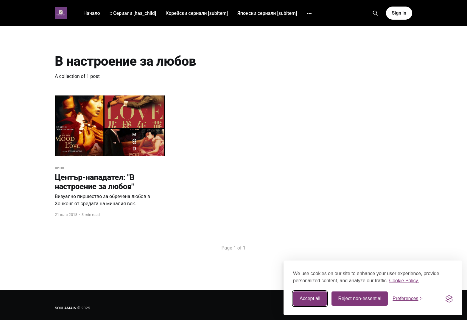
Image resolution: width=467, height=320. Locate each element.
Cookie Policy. (404, 280)
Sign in (399, 13)
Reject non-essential (359, 298)
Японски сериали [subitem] (267, 13)
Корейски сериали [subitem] (197, 13)
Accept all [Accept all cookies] (310, 298)
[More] (309, 13)
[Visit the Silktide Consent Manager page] (449, 298)
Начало (91, 13)
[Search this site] (375, 13)
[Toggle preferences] (408, 298)
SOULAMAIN (65, 308)
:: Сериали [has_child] (133, 13)
